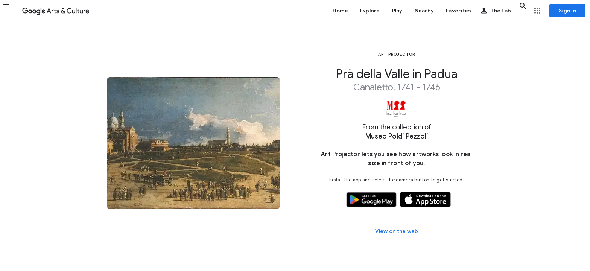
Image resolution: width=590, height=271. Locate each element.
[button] (11, 11)
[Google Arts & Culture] (55, 10)
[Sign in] (567, 10)
